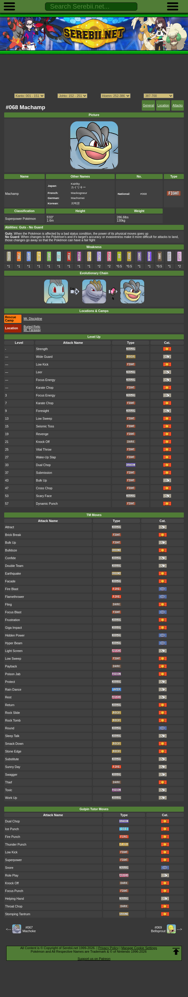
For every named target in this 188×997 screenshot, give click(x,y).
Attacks (178, 105)
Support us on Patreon (93, 958)
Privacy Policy (108, 948)
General (148, 105)
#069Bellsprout (158, 929)
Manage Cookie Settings (139, 948)
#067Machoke (29, 929)
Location (163, 105)
